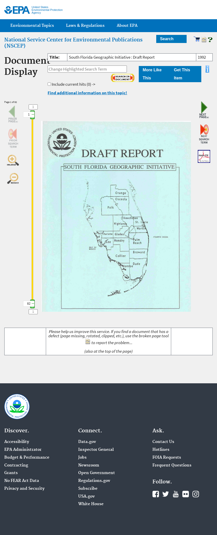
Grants (11, 473)
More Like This (152, 74)
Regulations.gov (94, 481)
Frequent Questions (171, 465)
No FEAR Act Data (21, 481)
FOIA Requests (166, 457)
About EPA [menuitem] (127, 25)
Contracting (16, 465)
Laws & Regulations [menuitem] (85, 25)
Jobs (82, 457)
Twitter (165, 494)
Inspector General (96, 450)
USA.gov (86, 496)
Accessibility (16, 442)
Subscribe (87, 488)
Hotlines (160, 450)
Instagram (195, 494)
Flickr (185, 494)
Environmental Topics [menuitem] (32, 25)
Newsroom (88, 465)
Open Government (96, 473)
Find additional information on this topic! (87, 93)
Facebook (155, 494)
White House (91, 504)
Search (166, 39)
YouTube (175, 494)
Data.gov (87, 442)
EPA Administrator (23, 450)
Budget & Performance (26, 457)
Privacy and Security (24, 488)
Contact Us (163, 442)
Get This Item (182, 74)
